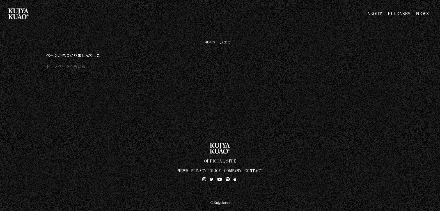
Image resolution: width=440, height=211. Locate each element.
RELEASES (399, 14)
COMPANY (233, 170)
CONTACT (253, 170)
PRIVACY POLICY (206, 170)
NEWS (422, 14)
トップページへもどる (65, 66)
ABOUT (374, 14)
